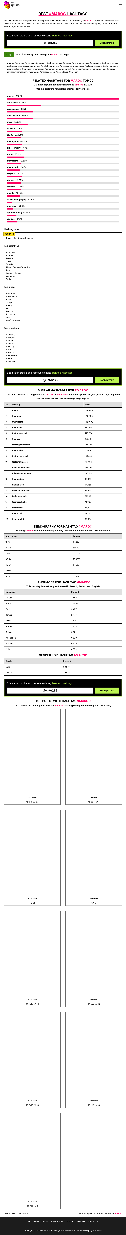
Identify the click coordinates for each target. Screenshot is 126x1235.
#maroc (10, 96)
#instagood (12, 167)
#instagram (12, 141)
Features (81, 1221)
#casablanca (13, 109)
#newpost (11, 337)
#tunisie (11, 219)
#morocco (12, 102)
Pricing (70, 1221)
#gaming (10, 346)
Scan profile (107, 42)
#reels (9, 358)
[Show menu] (120, 4)
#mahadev (11, 361)
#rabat (10, 154)
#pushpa (10, 352)
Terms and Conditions (38, 1221)
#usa (8, 349)
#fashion (11, 186)
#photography (14, 148)
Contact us (93, 1221)
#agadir (10, 193)
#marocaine (12, 161)
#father (9, 340)
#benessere (11, 355)
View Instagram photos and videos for (100, 1213)
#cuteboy (10, 334)
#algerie (11, 173)
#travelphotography (16, 199)
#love (9, 122)
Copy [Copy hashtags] (8, 54)
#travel (10, 128)
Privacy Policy (57, 1221)
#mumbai (10, 343)
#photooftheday (14, 212)
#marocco (12, 206)
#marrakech (12, 115)
